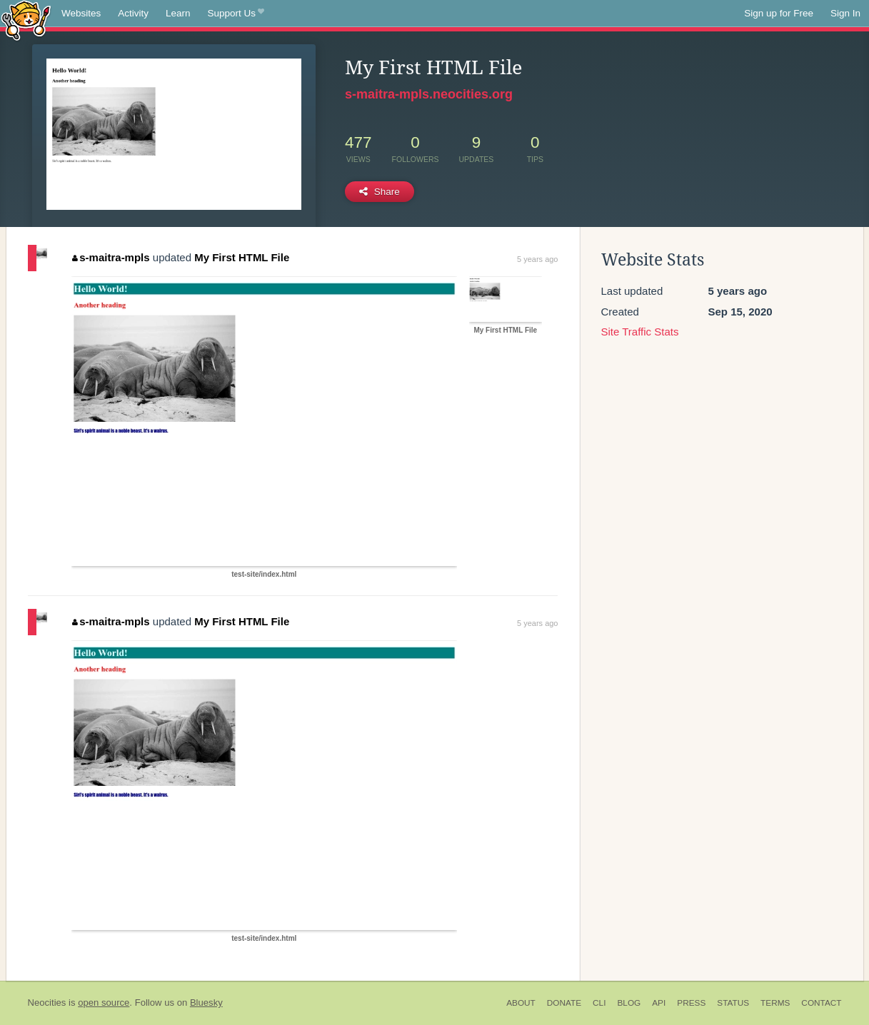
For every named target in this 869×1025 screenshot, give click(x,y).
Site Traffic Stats (640, 331)
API (658, 1003)
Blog (629, 1003)
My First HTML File (241, 257)
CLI (599, 1003)
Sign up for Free (778, 13)
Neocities (47, 1002)
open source (103, 1002)
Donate (564, 1003)
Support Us (236, 13)
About (521, 1003)
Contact (821, 1003)
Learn (178, 13)
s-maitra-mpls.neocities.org (429, 94)
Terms (775, 1003)
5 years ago (537, 259)
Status (733, 1003)
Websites (81, 13)
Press (691, 1003)
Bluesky (206, 1002)
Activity (133, 13)
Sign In (845, 13)
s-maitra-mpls (111, 257)
